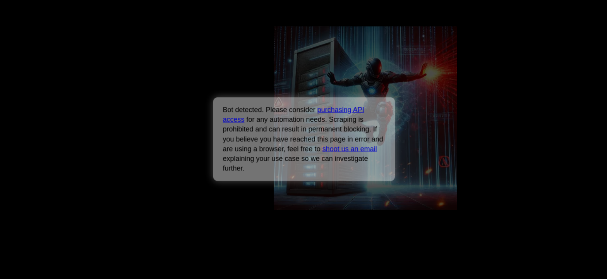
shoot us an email (349, 149)
